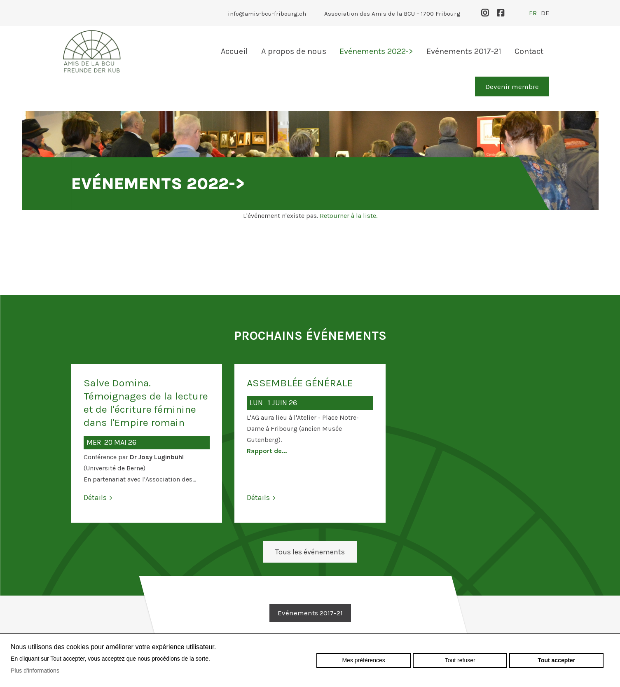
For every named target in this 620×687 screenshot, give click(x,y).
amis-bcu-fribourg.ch (92, 51)
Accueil (234, 51)
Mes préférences (363, 660)
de (545, 13)
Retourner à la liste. (348, 216)
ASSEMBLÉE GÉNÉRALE (300, 383)
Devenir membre (512, 86)
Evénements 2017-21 (463, 51)
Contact (529, 51)
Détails (95, 497)
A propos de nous (293, 51)
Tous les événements (310, 551)
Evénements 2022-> (376, 51)
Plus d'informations (35, 670)
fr (533, 13)
